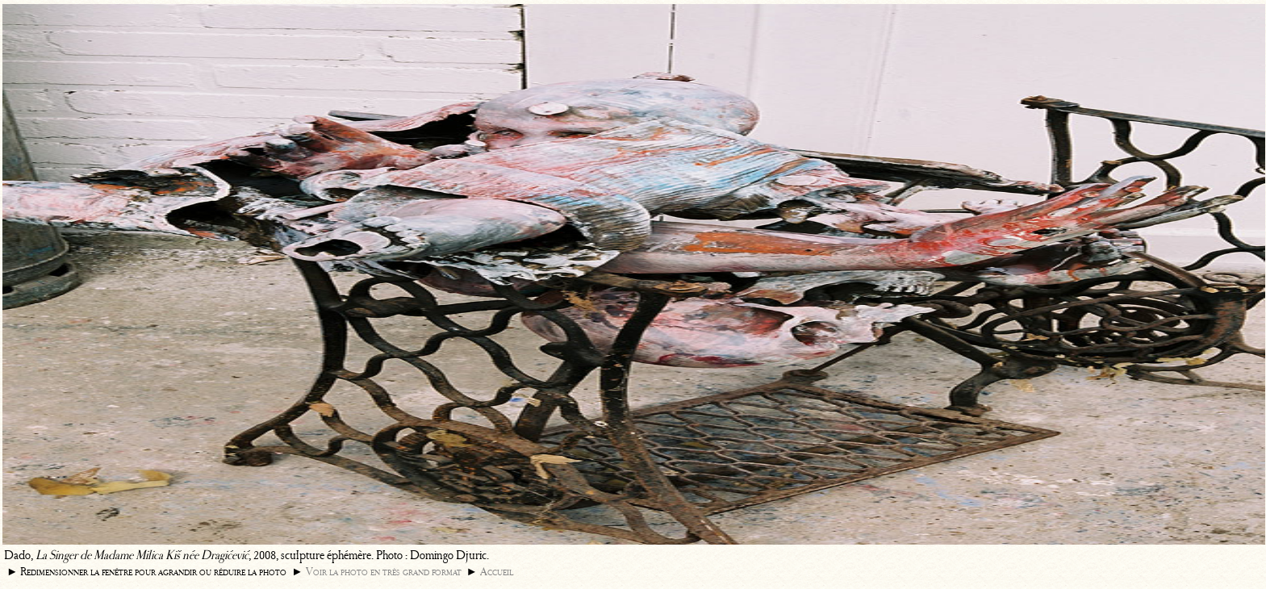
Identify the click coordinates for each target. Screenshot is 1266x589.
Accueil (496, 571)
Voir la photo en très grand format (384, 571)
